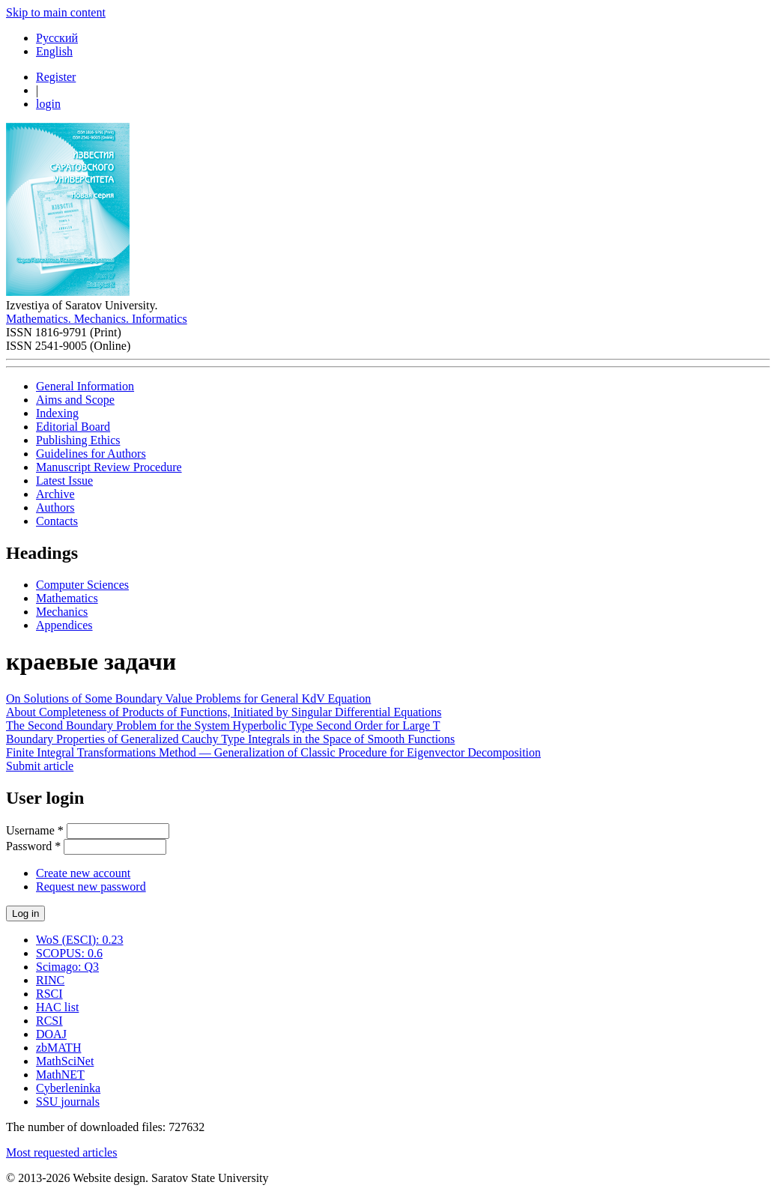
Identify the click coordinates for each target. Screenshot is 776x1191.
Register (56, 76)
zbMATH (58, 1047)
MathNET (60, 1074)
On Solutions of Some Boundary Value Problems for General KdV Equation (188, 698)
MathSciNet (65, 1061)
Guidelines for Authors (91, 453)
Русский (57, 37)
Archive (55, 494)
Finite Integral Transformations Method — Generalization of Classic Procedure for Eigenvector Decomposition (273, 752)
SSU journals (68, 1101)
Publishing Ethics (78, 440)
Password (33, 846)
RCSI (49, 1020)
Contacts (57, 521)
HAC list (57, 1007)
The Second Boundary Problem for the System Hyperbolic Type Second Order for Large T (223, 725)
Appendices (64, 625)
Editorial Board (73, 426)
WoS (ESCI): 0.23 (80, 939)
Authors (55, 507)
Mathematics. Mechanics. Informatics (96, 318)
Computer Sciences (82, 584)
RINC (50, 980)
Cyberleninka (68, 1088)
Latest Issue (64, 480)
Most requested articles (61, 1152)
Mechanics (62, 611)
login (48, 103)
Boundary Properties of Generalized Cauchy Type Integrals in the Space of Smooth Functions (230, 739)
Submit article (39, 766)
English (54, 51)
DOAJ (51, 1034)
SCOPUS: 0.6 (69, 953)
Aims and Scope (75, 399)
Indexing (57, 413)
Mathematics (67, 598)
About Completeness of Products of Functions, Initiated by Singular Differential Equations (223, 712)
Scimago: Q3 (67, 966)
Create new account (83, 873)
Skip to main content (56, 12)
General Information (85, 386)
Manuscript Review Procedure (109, 467)
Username (35, 830)
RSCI (49, 993)
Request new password (91, 886)
